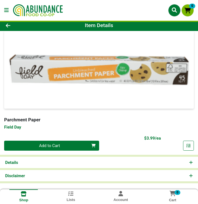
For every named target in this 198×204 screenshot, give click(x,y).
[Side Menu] (6, 10)
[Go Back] (28, 25)
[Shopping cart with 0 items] (187, 10)
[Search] (174, 10)
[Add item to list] (188, 146)
